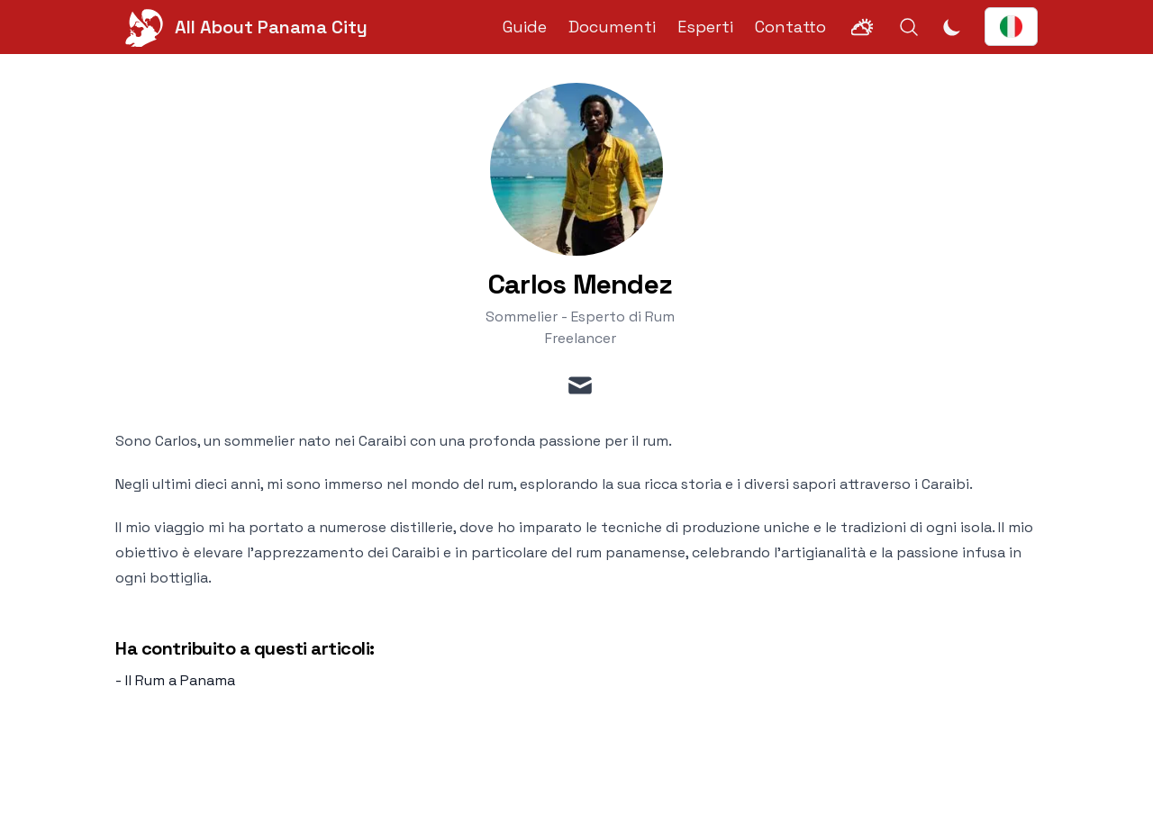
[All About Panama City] (241, 27)
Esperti (705, 26)
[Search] (909, 27)
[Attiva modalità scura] (952, 27)
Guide (525, 26)
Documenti (612, 26)
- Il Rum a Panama (175, 680)
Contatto (790, 26)
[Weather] (862, 27)
